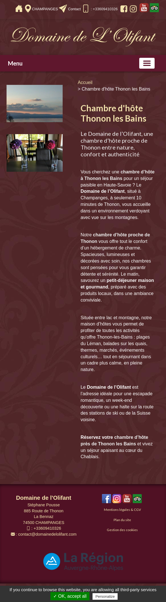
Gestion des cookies (122, 530)
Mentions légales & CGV (122, 509)
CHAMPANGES (45, 9)
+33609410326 (47, 528)
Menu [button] (15, 63)
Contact (74, 9)
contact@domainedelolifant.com (47, 534)
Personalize (105, 596)
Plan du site (122, 520)
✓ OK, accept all (70, 596)
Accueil (85, 82)
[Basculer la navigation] (147, 63)
